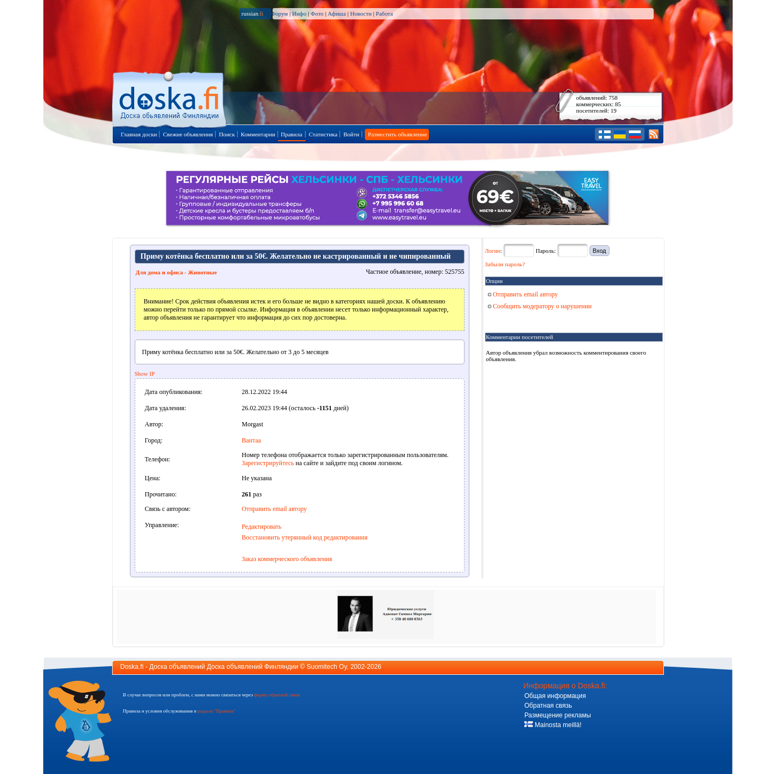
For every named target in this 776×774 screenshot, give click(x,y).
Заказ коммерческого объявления (287, 559)
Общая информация (555, 696)
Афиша (337, 13)
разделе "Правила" (216, 711)
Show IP (145, 373)
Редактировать (262, 526)
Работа (384, 13)
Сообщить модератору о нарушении (540, 306)
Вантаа (251, 440)
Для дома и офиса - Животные (176, 272)
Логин (493, 250)
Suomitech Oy (327, 667)
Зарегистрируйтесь (268, 463)
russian (252, 13)
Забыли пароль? (505, 264)
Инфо (299, 13)
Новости (361, 13)
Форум (279, 13)
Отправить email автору (274, 509)
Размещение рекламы (557, 715)
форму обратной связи (277, 694)
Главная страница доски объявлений (170, 98)
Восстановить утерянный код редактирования (305, 537)
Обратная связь (548, 705)
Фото (316, 13)
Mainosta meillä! (552, 725)
